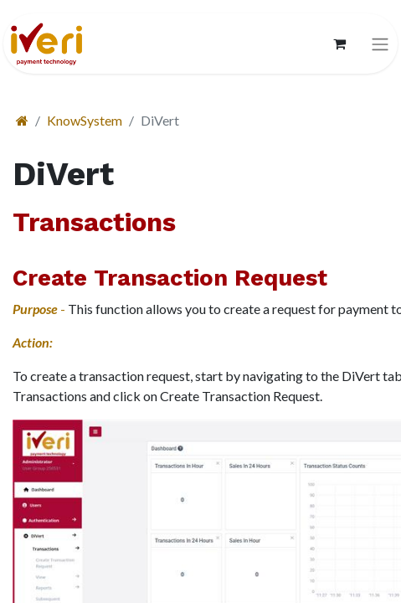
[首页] (22, 120)
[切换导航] (380, 44)
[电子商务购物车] (339, 43)
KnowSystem (84, 120)
